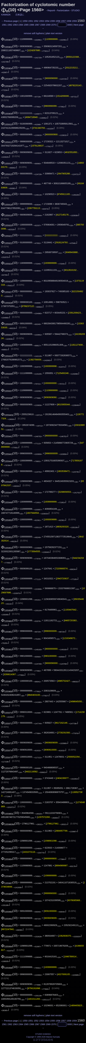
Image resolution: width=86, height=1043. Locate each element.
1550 (25, 21)
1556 (58, 21)
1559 (74, 21)
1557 (63, 21)
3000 (69, 25)
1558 (68, 21)
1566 (31, 25)
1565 (26, 25)
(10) (9, 39)
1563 (15, 25)
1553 (41, 21)
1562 (9, 25)
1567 (37, 25)
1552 (36, 21)
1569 (48, 25)
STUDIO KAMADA (43, 1034)
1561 (4, 25)
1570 (53, 25)
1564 (20, 25)
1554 (47, 21)
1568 (42, 25)
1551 (30, 21)
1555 (52, 21)
